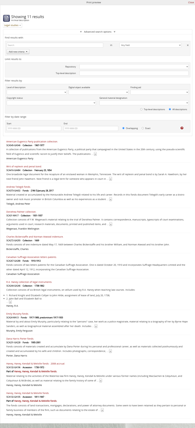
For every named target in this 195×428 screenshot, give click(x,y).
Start (9, 123)
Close (191, 2)
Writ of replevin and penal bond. (24, 166)
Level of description (16, 87)
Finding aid (135, 87)
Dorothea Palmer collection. (21, 211)
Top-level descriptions (152, 109)
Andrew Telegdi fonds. (18, 186)
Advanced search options (97, 31)
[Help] (179, 128)
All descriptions (178, 109)
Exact (146, 128)
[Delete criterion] (185, 44)
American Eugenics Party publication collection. (32, 141)
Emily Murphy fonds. (17, 313)
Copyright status (15, 97)
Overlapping (130, 128)
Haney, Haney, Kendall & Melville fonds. (35, 371)
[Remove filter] (20, 25)
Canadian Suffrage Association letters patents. (31, 257)
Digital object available (79, 87)
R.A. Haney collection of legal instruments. (29, 281)
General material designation (113, 97)
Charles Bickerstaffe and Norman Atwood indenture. (35, 236)
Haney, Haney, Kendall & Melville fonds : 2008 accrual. (35, 363)
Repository (70, 66)
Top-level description (66, 73)
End (65, 123)
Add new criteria (18, 51)
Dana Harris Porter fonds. (20, 338)
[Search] (55, 45)
